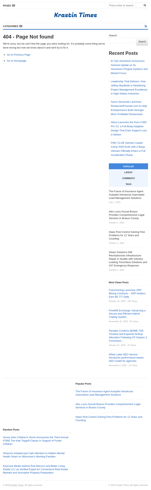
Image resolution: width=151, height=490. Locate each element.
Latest (128, 172)
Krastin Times (17, 485)
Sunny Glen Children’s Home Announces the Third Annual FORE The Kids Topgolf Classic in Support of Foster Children (35, 440)
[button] (9, 5)
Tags (128, 184)
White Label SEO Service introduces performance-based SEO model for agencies (126, 358)
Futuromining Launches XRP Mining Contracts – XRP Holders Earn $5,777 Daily (127, 293)
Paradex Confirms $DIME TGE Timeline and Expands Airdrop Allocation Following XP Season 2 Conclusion (128, 335)
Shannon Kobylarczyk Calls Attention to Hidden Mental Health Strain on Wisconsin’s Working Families (34, 455)
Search (113, 35)
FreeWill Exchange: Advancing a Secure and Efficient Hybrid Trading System (127, 314)
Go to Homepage (16, 60)
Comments (128, 178)
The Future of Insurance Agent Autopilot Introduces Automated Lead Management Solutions (104, 393)
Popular (128, 166)
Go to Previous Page (18, 54)
